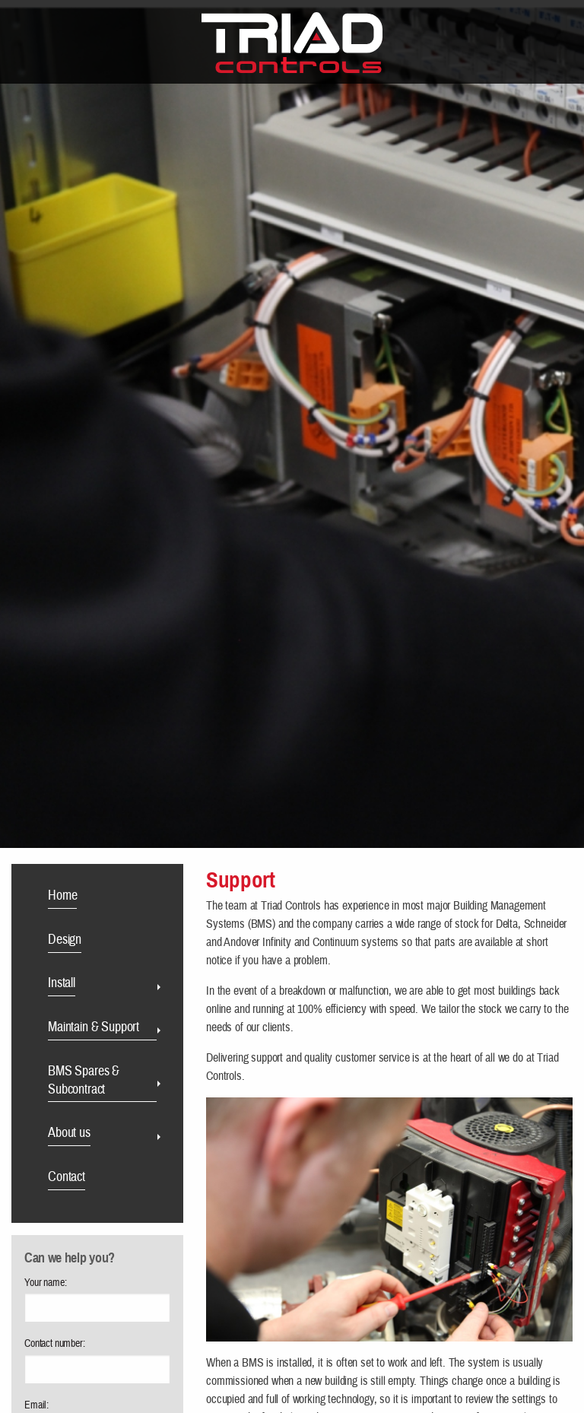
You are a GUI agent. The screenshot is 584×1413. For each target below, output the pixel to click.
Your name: (45, 1283)
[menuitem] (103, 897)
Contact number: (54, 1344)
